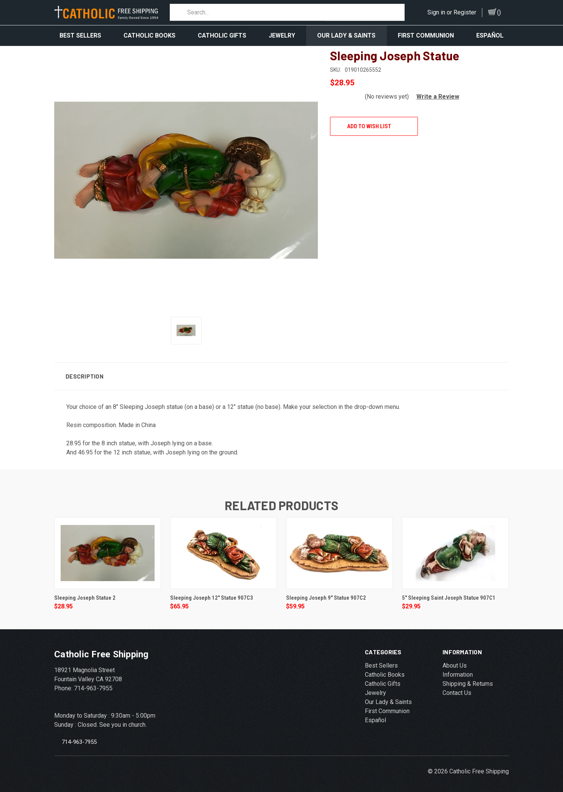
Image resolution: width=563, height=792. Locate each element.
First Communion (426, 35)
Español (490, 35)
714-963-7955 (79, 736)
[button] (434, 90)
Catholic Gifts (222, 35)
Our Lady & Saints (346, 35)
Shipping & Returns (468, 678)
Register (465, 12)
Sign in (436, 12)
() (499, 12)
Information (458, 669)
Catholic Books (149, 35)
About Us (455, 659)
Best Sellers (80, 35)
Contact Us (457, 687)
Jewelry (282, 35)
